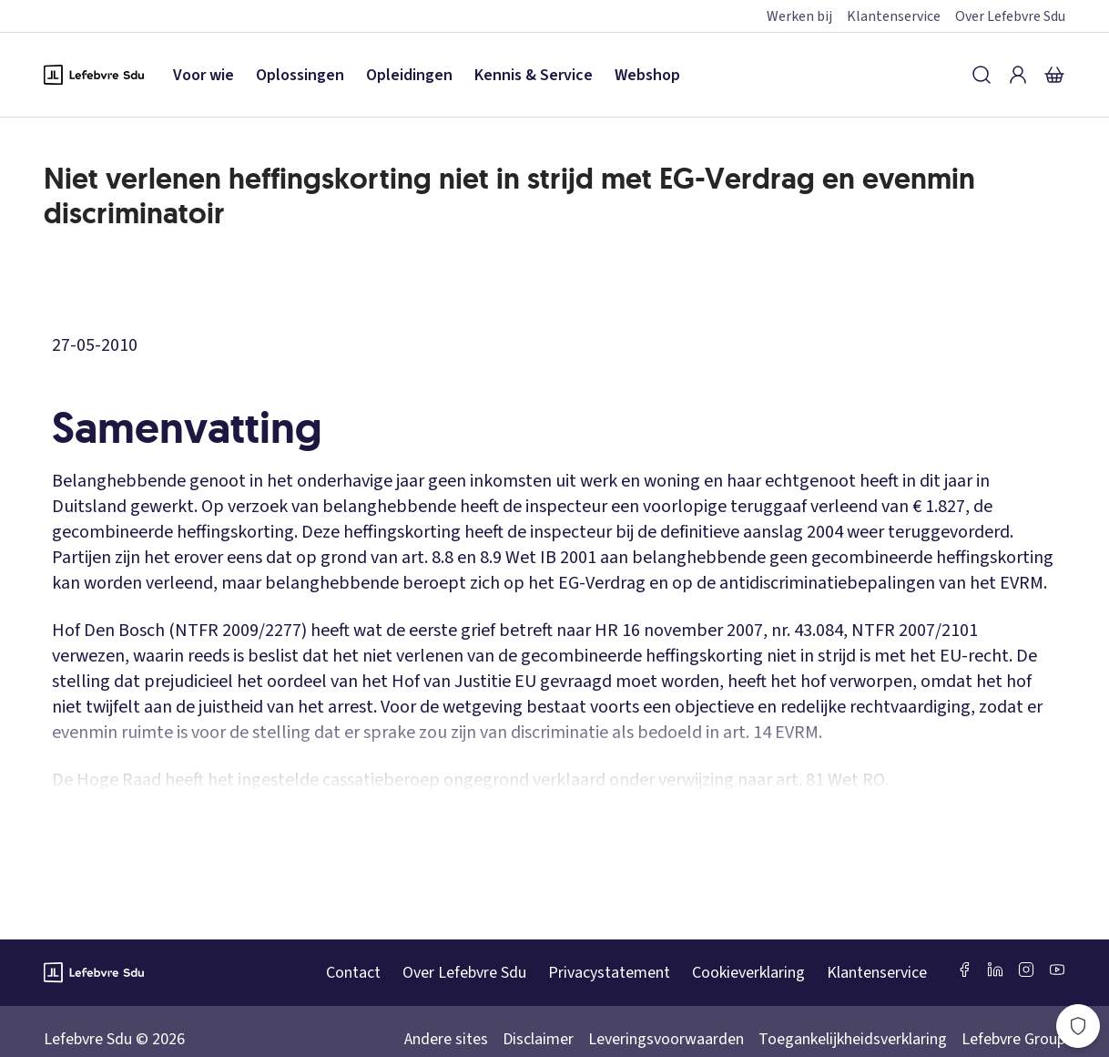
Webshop (647, 75)
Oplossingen (300, 75)
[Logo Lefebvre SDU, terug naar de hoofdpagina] (94, 75)
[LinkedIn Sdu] (995, 969)
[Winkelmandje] (1054, 75)
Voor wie (203, 75)
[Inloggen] (1018, 75)
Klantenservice (894, 16)
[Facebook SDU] (964, 969)
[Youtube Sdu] (1057, 969)
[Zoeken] (981, 75)
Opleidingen (409, 75)
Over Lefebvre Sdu (1010, 16)
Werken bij (799, 16)
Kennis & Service (533, 75)
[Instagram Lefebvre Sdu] (1026, 969)
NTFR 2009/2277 (238, 630)
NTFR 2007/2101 (914, 630)
